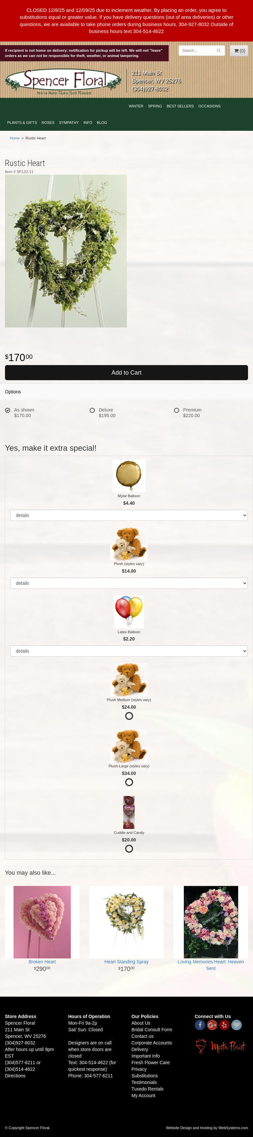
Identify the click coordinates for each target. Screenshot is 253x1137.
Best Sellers (180, 106)
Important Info (145, 1056)
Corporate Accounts (151, 1042)
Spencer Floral (63, 82)
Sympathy (69, 123)
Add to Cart (126, 372)
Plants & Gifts (22, 123)
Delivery (139, 1049)
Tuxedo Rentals (147, 1089)
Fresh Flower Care (150, 1062)
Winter (136, 106)
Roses (48, 123)
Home (15, 138)
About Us (141, 1023)
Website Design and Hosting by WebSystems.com (207, 1128)
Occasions (210, 106)
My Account (143, 1095)
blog (102, 123)
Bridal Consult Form (151, 1029)
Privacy (139, 1069)
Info (87, 123)
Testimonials (144, 1082)
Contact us (142, 1036)
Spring (155, 106)
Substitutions (144, 1075)
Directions (15, 1075)
